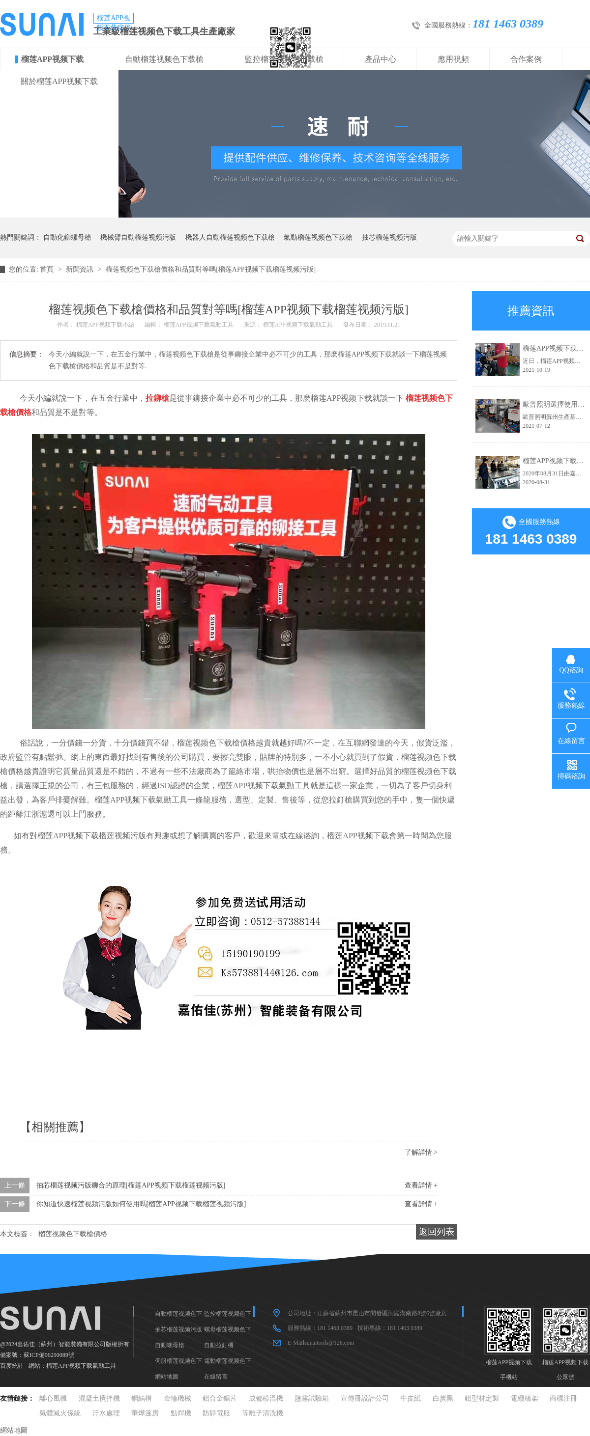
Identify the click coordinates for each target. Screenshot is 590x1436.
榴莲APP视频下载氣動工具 (81, 1365)
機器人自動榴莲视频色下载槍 (230, 237)
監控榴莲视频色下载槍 (284, 59)
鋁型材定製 (482, 1398)
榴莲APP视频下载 (52, 59)
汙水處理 (106, 1413)
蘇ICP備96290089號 (49, 1355)
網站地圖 (166, 1376)
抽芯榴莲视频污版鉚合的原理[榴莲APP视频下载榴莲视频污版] (131, 1185)
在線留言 (216, 1376)
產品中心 (380, 59)
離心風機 (53, 1398)
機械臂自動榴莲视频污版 (138, 237)
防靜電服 (216, 1413)
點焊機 (181, 1413)
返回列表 (436, 1232)
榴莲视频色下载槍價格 (72, 1234)
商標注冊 (563, 1398)
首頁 (48, 269)
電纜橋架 (524, 1398)
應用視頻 (453, 59)
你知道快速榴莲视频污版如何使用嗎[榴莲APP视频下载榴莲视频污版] (141, 1204)
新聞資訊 (80, 269)
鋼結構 (141, 1398)
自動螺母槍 (169, 1345)
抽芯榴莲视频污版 (389, 237)
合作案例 (526, 59)
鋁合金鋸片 (220, 1398)
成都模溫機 (266, 1398)
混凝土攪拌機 (99, 1398)
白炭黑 (443, 1398)
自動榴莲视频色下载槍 (164, 59)
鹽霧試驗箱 (312, 1398)
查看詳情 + (421, 1185)
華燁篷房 (145, 1413)
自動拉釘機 (219, 1345)
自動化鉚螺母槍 (67, 237)
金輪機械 (177, 1398)
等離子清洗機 (262, 1413)
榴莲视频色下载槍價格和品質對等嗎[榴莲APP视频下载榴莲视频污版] (211, 269)
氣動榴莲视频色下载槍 (318, 237)
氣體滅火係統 (60, 1413)
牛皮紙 (410, 1398)
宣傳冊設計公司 (365, 1398)
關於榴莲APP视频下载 (59, 81)
